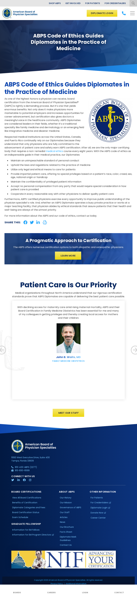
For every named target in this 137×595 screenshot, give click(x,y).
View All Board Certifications (26, 497)
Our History (65, 497)
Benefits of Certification (24, 502)
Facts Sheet (66, 532)
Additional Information (76, 584)
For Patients (92, 3)
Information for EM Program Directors (31, 535)
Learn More (68, 255)
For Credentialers (115, 3)
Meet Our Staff (68, 413)
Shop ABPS (55, 3)
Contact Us (66, 545)
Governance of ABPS (70, 507)
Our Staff (65, 512)
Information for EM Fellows (26, 530)
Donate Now (97, 512)
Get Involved (73, 3)
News (62, 522)
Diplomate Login (102, 13)
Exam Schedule (20, 517)
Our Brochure (67, 527)
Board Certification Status (25, 512)
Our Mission (66, 502)
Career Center (98, 517)
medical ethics (54, 151)
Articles (63, 517)
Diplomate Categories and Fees (28, 507)
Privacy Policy (57, 584)
